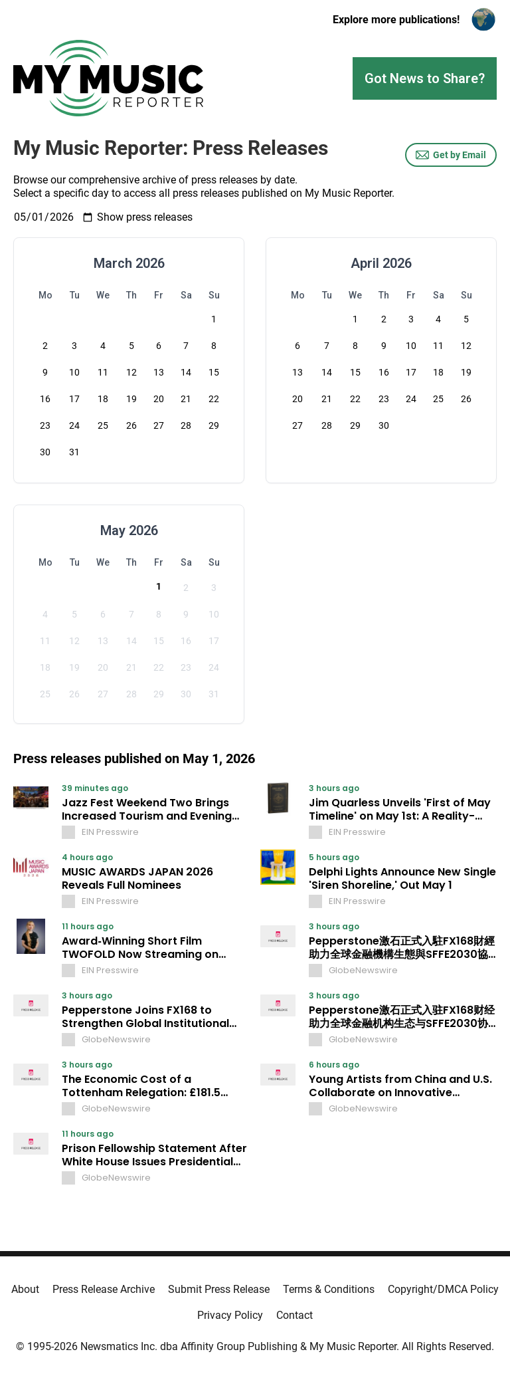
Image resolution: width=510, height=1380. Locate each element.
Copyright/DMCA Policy (443, 1289)
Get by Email (451, 155)
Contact (294, 1315)
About (25, 1289)
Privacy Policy (230, 1315)
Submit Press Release (219, 1289)
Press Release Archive (103, 1289)
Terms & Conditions (329, 1289)
